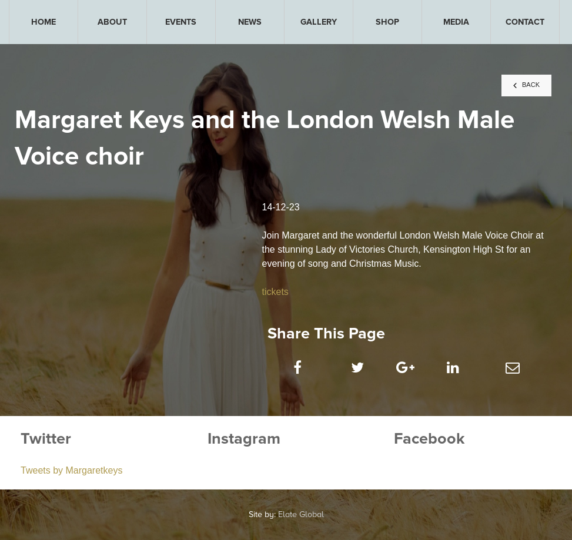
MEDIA (456, 22)
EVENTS (180, 22)
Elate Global (301, 514)
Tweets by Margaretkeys (71, 470)
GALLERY (318, 22)
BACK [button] (526, 85)
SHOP (387, 22)
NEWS (250, 22)
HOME (43, 22)
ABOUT (112, 22)
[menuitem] (43, 22)
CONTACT (525, 22)
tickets (275, 292)
